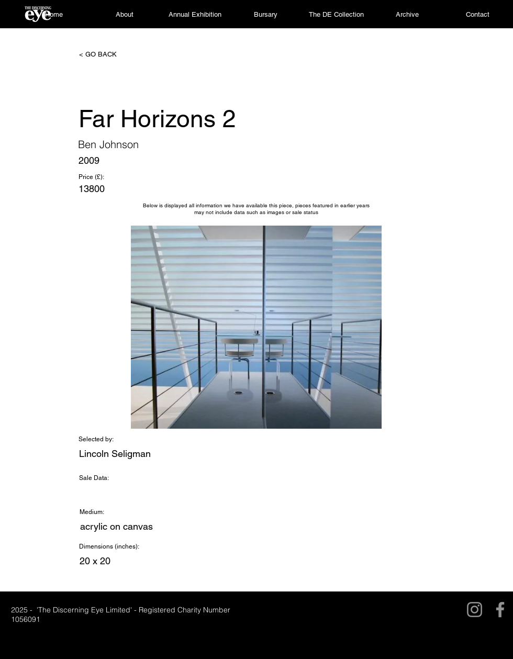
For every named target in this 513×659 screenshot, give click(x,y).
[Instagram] (474, 609)
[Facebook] (500, 609)
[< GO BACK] (113, 54)
